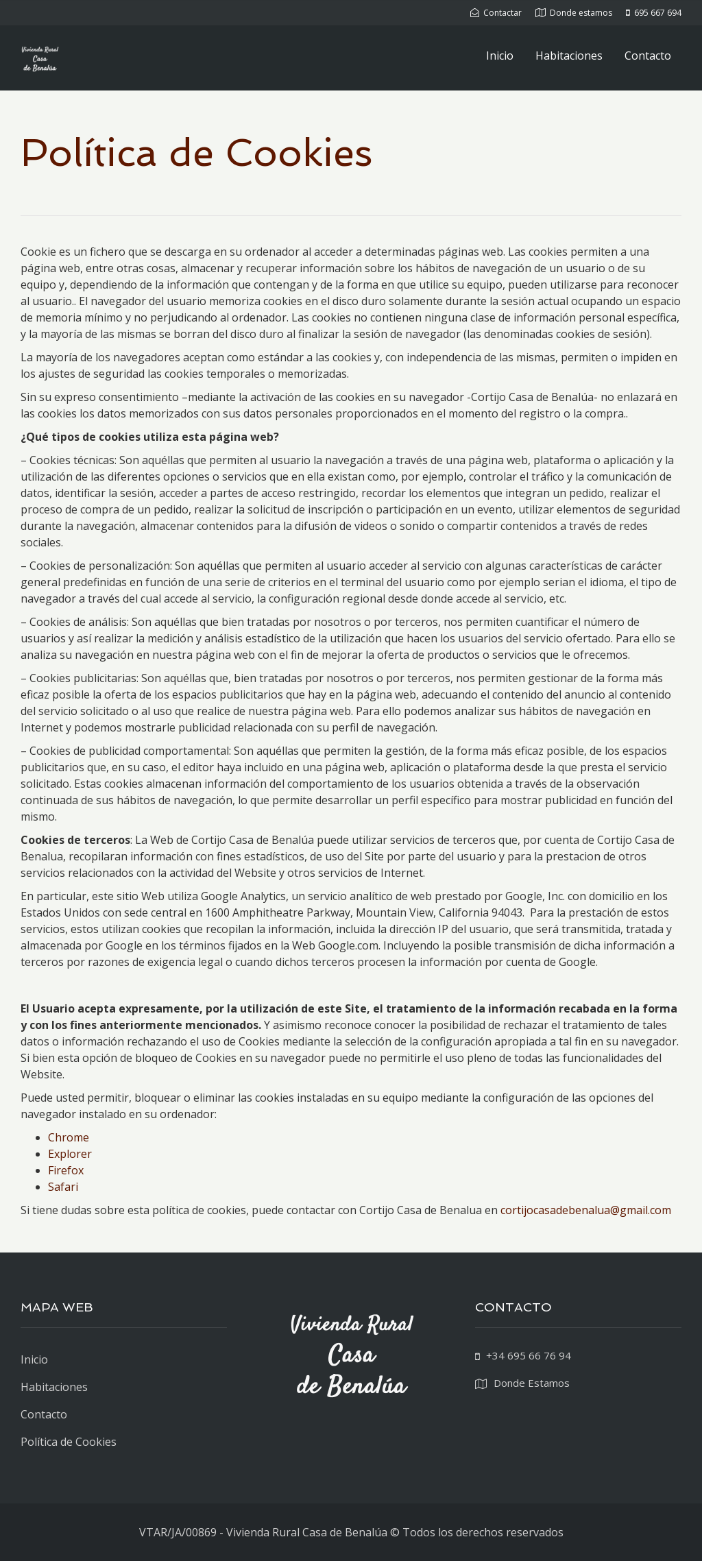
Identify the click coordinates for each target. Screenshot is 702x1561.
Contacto (648, 55)
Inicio (499, 55)
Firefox (66, 1170)
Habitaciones (569, 55)
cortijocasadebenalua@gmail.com (585, 1210)
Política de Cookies (69, 1441)
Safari (63, 1186)
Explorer (70, 1153)
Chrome (68, 1137)
